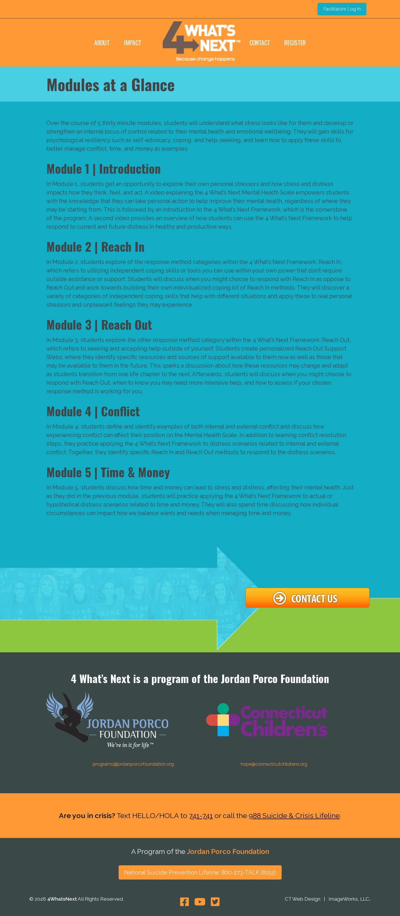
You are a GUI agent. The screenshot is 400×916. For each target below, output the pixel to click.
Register (295, 42)
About (102, 42)
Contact (260, 42)
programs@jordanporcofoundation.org (133, 764)
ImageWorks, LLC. (349, 899)
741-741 (201, 815)
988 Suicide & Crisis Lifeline (294, 815)
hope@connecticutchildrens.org (274, 764)
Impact (132, 42)
